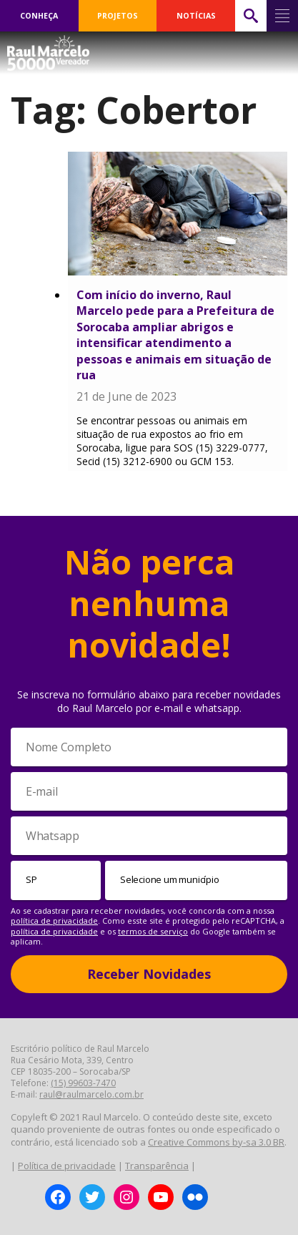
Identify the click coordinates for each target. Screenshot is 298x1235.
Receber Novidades (149, 973)
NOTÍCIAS (196, 16)
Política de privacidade (67, 1165)
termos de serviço (153, 931)
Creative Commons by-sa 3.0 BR (216, 1142)
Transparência (157, 1165)
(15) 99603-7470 (83, 1083)
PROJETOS (117, 16)
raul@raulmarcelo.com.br (91, 1094)
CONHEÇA (39, 16)
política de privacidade (54, 920)
